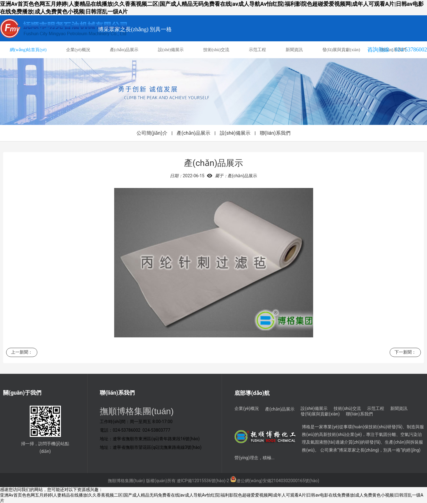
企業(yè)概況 (78, 49)
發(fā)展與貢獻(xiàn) (341, 49)
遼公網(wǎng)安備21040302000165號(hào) (274, 480)
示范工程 (257, 49)
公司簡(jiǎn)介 (152, 133)
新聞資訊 (294, 49)
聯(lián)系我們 (275, 133)
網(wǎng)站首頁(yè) (28, 49)
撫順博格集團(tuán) (126, 480)
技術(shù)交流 (216, 49)
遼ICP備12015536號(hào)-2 (203, 480)
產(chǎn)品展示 (124, 49)
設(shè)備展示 (171, 49)
